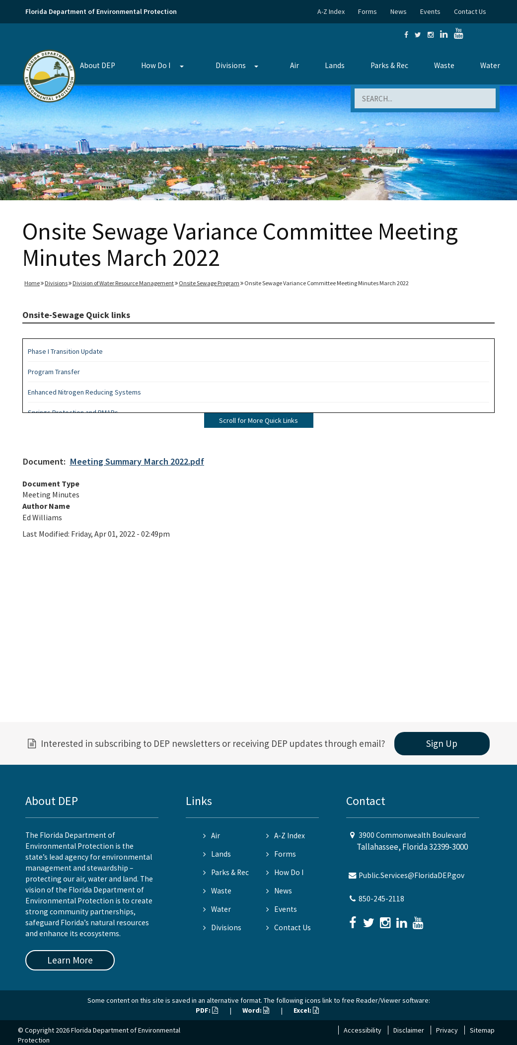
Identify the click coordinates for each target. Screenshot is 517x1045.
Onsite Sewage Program (209, 283)
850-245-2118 (381, 898)
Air (294, 65)
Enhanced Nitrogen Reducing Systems (84, 392)
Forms (367, 11)
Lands (335, 65)
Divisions (231, 65)
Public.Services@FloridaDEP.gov (411, 875)
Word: (255, 1010)
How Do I (155, 65)
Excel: (306, 1010)
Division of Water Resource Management (123, 283)
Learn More (70, 960)
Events (430, 11)
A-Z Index (331, 11)
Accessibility (362, 1030)
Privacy (447, 1030)
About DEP (97, 65)
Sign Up (441, 743)
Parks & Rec (389, 65)
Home (32, 283)
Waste (444, 65)
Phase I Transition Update (65, 351)
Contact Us (470, 11)
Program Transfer (54, 371)
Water (490, 65)
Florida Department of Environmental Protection (101, 11)
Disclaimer (408, 1030)
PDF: (207, 1010)
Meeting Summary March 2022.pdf (137, 461)
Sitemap (482, 1030)
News (398, 11)
